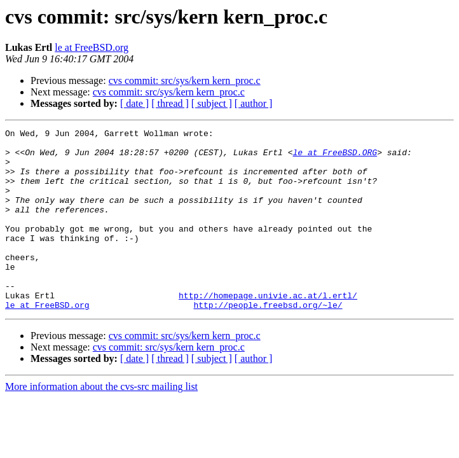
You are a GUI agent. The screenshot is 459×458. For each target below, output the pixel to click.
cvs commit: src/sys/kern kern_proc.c (185, 80)
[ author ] (254, 103)
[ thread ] (170, 103)
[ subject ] (211, 103)
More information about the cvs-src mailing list (101, 422)
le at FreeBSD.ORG (334, 157)
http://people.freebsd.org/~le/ (267, 341)
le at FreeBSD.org (91, 47)
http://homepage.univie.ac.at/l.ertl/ (268, 329)
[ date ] (134, 103)
